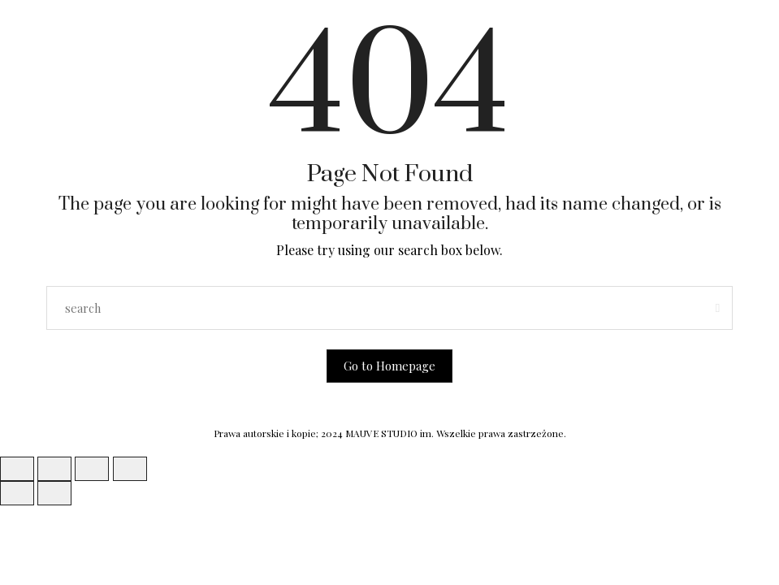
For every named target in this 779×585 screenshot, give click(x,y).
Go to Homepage (389, 366)
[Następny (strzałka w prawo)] (54, 493)
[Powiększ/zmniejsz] (17, 469)
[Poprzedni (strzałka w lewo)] (17, 493)
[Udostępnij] (92, 469)
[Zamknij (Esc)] (130, 469)
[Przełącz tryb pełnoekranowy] (54, 469)
